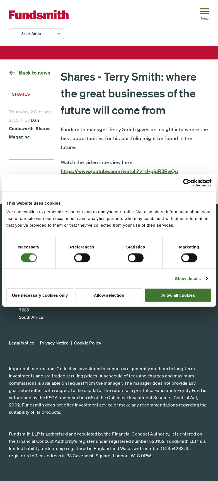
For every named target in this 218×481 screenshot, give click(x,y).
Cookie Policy (87, 343)
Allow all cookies (178, 295)
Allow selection (109, 295)
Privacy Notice (54, 343)
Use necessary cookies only (40, 295)
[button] (36, 33)
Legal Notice (21, 343)
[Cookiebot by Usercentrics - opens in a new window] (187, 182)
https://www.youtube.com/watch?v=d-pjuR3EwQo (119, 171)
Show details (188, 278)
